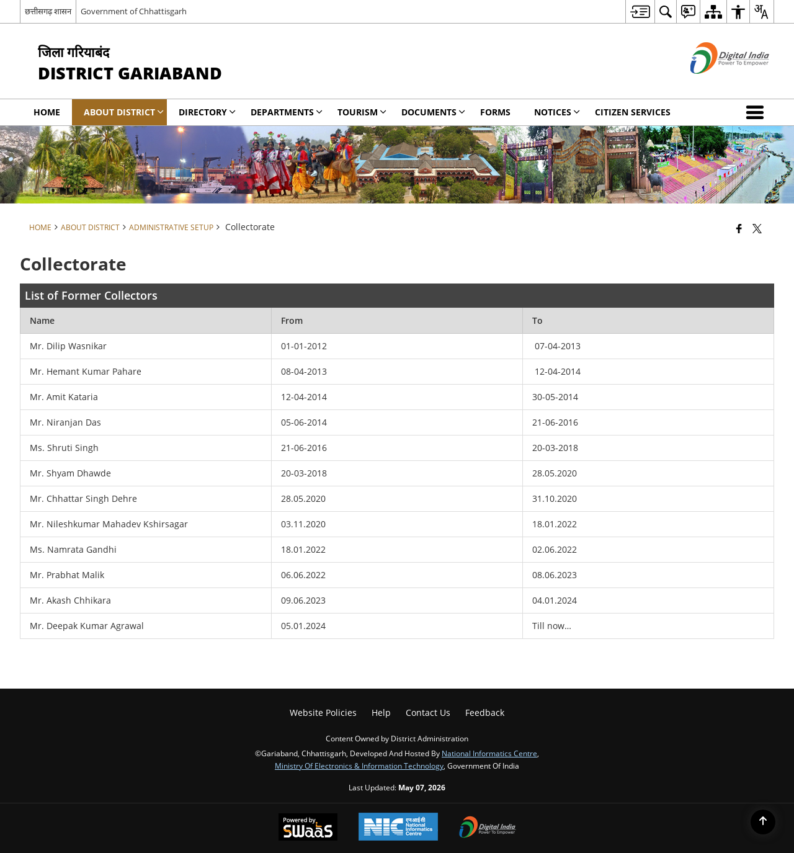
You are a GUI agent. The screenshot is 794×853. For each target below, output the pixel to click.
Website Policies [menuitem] (323, 712)
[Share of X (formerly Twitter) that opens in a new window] (757, 228)
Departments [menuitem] (287, 112)
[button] (757, 112)
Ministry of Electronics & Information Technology (359, 765)
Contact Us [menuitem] (428, 712)
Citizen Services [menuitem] (633, 112)
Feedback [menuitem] (484, 712)
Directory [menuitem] (207, 112)
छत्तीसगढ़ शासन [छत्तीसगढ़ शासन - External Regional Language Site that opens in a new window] (48, 11)
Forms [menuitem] (495, 112)
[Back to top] (763, 822)
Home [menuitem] (46, 112)
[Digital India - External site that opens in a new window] (714, 84)
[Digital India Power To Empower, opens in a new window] (487, 828)
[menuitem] (639, 11)
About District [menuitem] (124, 112)
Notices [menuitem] (557, 112)
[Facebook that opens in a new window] (739, 228)
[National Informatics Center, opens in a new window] (398, 827)
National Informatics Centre (489, 753)
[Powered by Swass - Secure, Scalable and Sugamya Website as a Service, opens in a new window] (308, 828)
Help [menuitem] (381, 712)
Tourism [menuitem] (361, 112)
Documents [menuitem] (433, 112)
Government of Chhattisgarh (134, 11)
